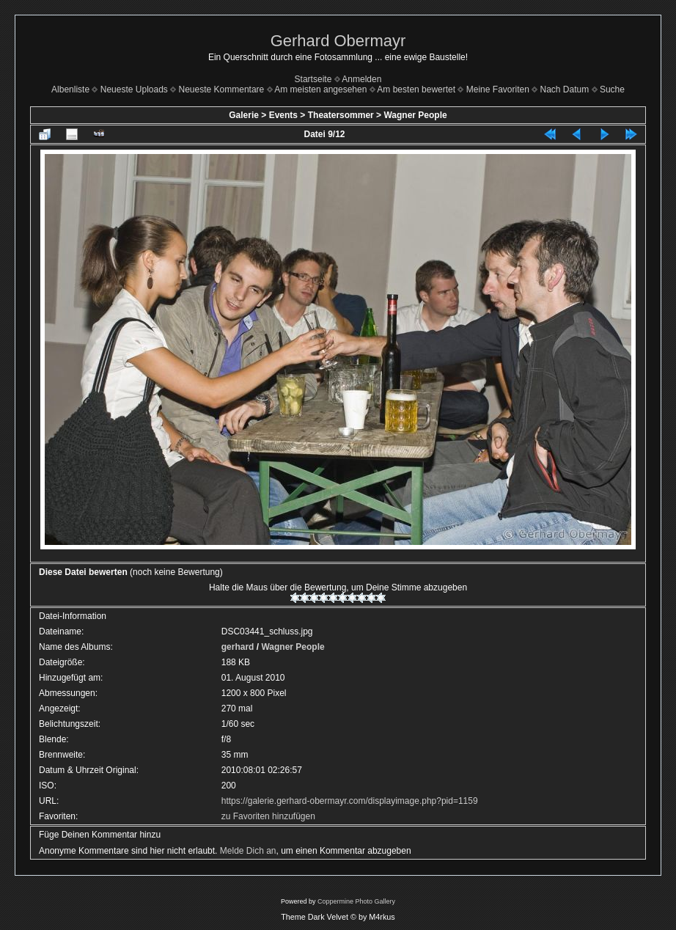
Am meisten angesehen (320, 89)
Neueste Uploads (134, 89)
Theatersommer (341, 115)
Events (283, 115)
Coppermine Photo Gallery (356, 901)
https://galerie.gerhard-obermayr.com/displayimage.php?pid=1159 (349, 801)
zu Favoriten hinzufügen (268, 816)
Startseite (313, 79)
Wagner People (415, 115)
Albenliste (70, 89)
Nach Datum (564, 89)
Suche (612, 89)
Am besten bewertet (416, 89)
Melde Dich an (248, 851)
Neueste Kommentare (222, 89)
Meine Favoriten (497, 89)
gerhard (237, 647)
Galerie (244, 115)
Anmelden (361, 79)
